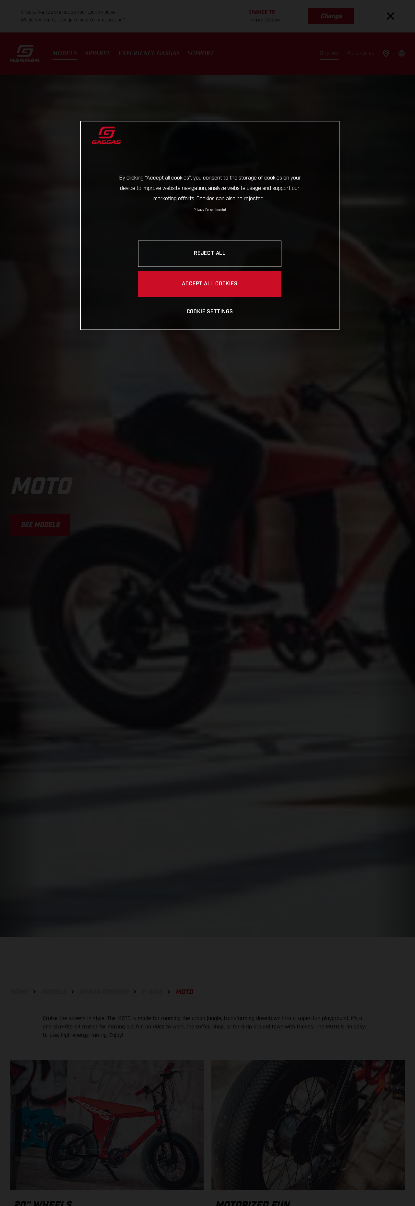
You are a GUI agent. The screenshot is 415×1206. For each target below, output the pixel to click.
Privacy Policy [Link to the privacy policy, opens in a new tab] (204, 209)
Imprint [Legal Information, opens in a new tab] (220, 209)
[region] (209, 225)
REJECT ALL (210, 253)
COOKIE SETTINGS (210, 311)
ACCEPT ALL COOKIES (209, 283)
